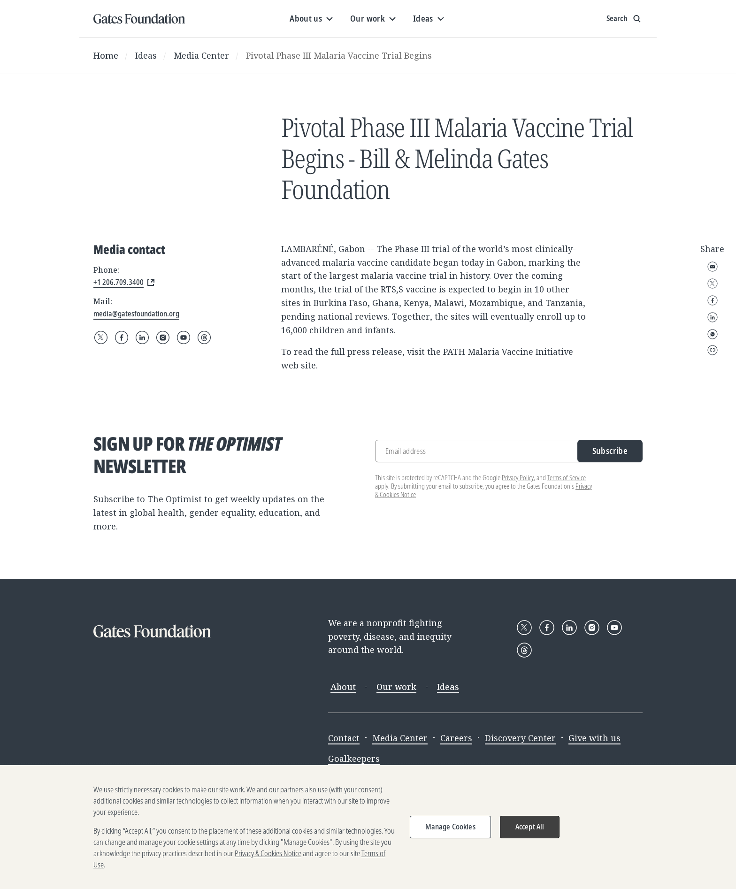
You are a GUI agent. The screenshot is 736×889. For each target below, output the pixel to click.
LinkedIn (712, 317)
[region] (368, 827)
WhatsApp (712, 334)
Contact (344, 737)
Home (105, 55)
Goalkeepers (354, 758)
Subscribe (610, 450)
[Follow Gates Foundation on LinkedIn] (142, 337)
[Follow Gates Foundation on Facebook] (121, 337)
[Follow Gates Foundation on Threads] (204, 337)
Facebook (712, 300)
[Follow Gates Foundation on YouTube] (183, 337)
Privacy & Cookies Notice (268, 853)
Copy (712, 350)
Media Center (201, 55)
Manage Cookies (450, 826)
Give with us (594, 737)
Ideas (146, 55)
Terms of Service (566, 477)
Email (712, 266)
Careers (456, 737)
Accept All (529, 826)
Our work (396, 686)
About (343, 686)
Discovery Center (520, 737)
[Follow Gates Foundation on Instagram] (162, 337)
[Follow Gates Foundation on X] (100, 337)
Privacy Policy (518, 477)
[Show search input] (624, 19)
